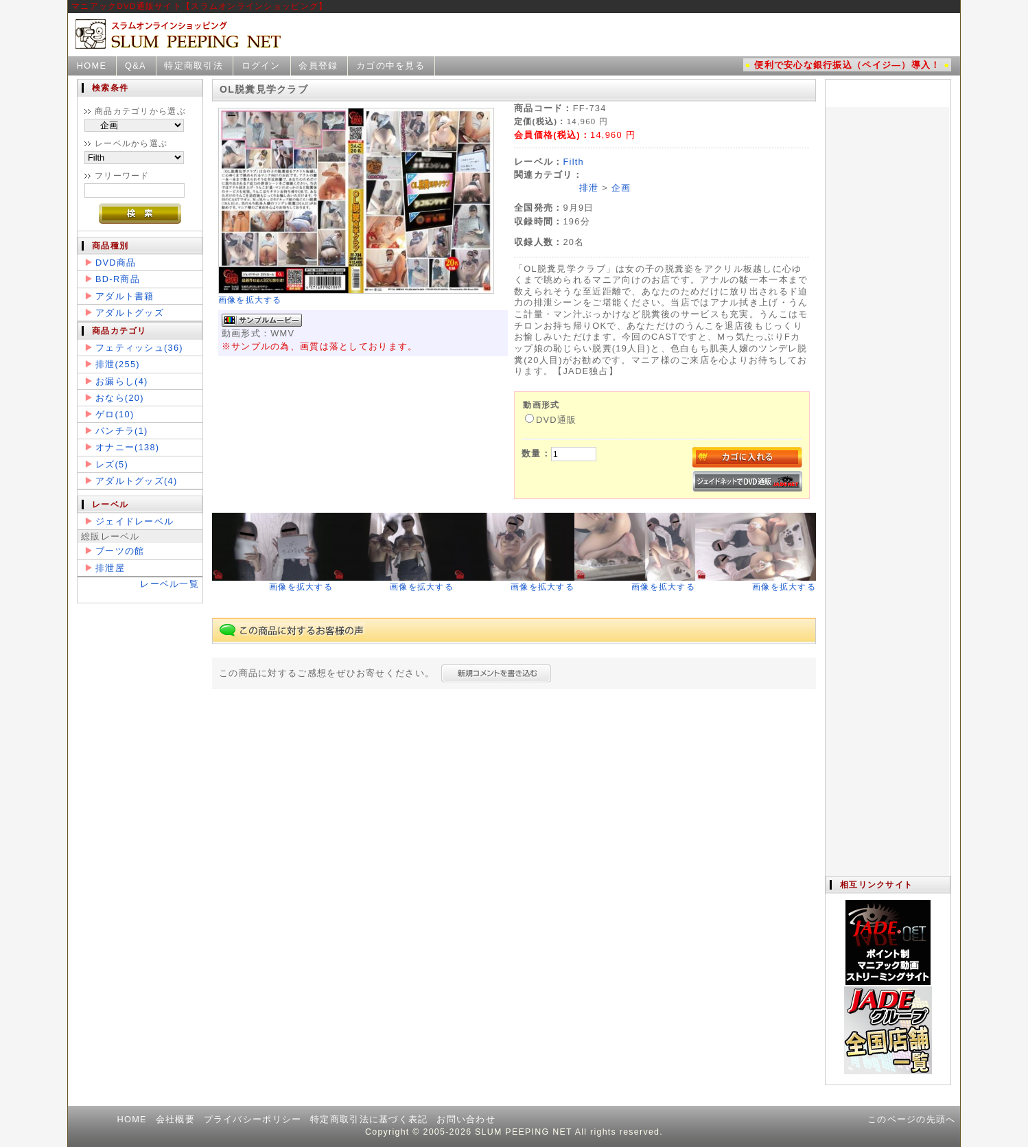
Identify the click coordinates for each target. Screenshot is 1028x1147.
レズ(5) (111, 464)
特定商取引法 (193, 65)
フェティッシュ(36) (139, 348)
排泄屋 (110, 568)
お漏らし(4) (121, 381)
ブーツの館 (119, 551)
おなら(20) (119, 398)
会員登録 (318, 65)
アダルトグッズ (129, 313)
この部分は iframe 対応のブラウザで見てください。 (887, 478)
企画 (621, 188)
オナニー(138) (127, 447)
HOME (92, 65)
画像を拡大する (250, 300)
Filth (573, 162)
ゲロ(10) (114, 414)
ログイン (261, 65)
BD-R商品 (117, 279)
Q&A (135, 65)
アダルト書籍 (124, 296)
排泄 (589, 188)
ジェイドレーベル (134, 521)
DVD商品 (115, 262)
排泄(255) (117, 364)
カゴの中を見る (390, 65)
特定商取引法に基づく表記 (369, 1119)
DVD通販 (550, 420)
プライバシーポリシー (253, 1119)
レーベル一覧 (169, 584)
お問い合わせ (465, 1119)
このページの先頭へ (911, 1119)
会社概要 (175, 1119)
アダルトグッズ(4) (136, 481)
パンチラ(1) (121, 431)
